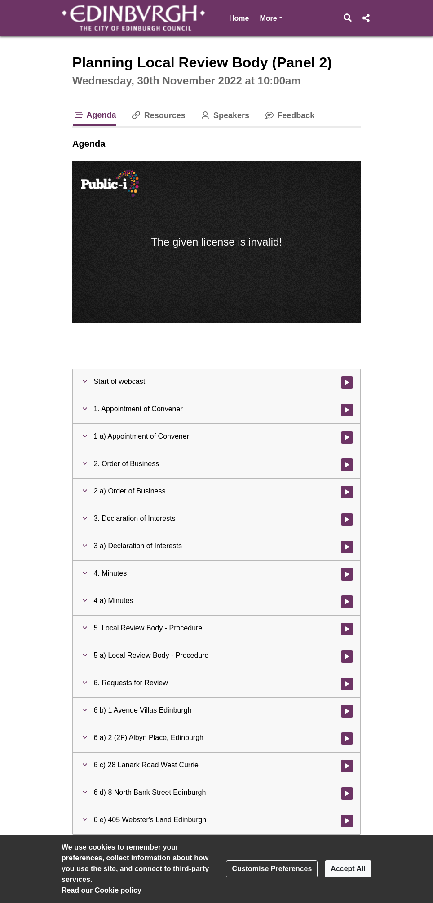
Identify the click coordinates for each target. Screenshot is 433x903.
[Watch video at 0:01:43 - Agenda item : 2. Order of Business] (347, 464)
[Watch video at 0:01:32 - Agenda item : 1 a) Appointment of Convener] (347, 437)
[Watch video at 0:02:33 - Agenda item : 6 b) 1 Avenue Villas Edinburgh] (347, 711)
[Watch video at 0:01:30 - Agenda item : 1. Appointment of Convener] (347, 410)
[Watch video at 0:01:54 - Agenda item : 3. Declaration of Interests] (347, 519)
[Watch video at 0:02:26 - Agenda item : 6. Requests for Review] (347, 684)
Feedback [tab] (289, 115)
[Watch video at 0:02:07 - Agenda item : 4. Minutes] (347, 574)
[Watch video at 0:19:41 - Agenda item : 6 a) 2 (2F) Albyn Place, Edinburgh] (347, 738)
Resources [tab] (158, 115)
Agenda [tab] (94, 114)
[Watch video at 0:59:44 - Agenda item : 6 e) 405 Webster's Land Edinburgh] (347, 821)
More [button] (271, 17)
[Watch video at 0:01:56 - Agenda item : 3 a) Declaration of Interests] (347, 547)
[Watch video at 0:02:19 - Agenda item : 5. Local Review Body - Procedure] (347, 629)
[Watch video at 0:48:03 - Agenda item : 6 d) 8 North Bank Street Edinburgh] (347, 793)
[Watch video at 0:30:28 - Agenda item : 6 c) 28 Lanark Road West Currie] (347, 766)
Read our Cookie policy (101, 890)
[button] (347, 18)
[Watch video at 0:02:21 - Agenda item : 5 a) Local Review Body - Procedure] (347, 656)
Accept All (348, 868)
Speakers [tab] (224, 115)
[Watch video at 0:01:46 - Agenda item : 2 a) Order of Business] (347, 492)
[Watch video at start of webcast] (347, 382)
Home (239, 18)
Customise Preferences (272, 868)
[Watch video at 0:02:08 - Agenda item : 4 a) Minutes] (347, 601)
